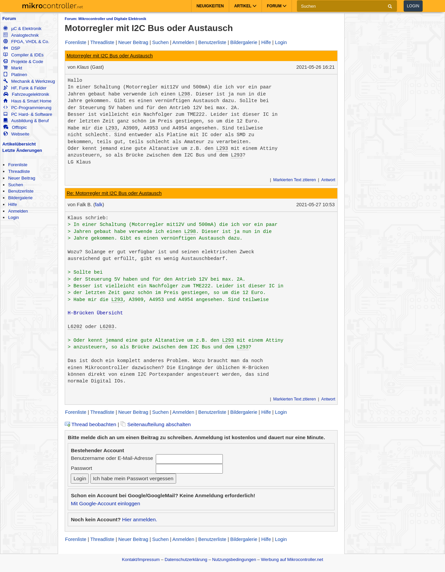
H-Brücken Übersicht (95, 313)
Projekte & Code (23, 61)
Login (413, 6)
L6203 (107, 326)
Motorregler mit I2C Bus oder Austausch (110, 55)
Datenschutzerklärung (185, 559)
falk (99, 204)
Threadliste (19, 171)
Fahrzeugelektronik (26, 94)
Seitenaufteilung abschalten (155, 424)
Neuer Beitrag (21, 178)
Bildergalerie (20, 197)
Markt (12, 67)
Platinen (15, 74)
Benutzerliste (20, 191)
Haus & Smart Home (27, 100)
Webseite (16, 133)
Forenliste (17, 164)
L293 (111, 128)
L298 (184, 94)
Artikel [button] (245, 6)
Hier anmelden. (139, 519)
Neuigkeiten (210, 6)
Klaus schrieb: (88, 218)
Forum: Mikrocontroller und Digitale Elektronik (105, 19)
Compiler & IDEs (23, 54)
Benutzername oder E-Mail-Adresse (112, 458)
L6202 (75, 326)
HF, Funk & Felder (24, 87)
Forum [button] (277, 6)
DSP (11, 48)
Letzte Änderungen (22, 150)
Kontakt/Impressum (140, 559)
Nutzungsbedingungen (234, 559)
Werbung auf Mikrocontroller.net (292, 559)
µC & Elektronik (22, 28)
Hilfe (12, 204)
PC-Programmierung (27, 107)
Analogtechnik (21, 35)
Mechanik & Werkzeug (29, 81)
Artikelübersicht (19, 144)
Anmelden (18, 211)
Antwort (328, 180)
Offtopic (15, 127)
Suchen (15, 184)
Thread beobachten (90, 424)
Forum (9, 18)
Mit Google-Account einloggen (105, 503)
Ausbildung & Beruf (26, 120)
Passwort (81, 468)
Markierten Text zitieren (294, 180)
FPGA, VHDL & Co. (26, 41)
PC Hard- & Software (27, 114)
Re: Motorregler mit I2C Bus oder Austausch (114, 193)
